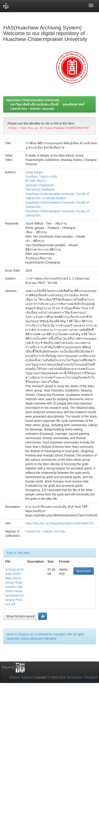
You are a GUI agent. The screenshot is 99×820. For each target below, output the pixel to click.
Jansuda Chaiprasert (39, 185)
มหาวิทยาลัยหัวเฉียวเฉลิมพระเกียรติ (34, 104)
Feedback (91, 677)
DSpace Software (21, 677)
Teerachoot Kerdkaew (40, 189)
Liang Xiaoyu (34, 172)
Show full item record (20, 616)
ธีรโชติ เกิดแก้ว (35, 181)
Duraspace (74, 677)
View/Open (83, 571)
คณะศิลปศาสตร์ (73, 104)
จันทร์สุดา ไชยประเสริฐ (41, 176)
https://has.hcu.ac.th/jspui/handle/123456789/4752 (59, 523)
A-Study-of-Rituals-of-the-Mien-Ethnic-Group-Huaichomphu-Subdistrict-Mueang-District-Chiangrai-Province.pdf (14, 587)
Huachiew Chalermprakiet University (33, 100)
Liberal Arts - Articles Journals (32, 108)
